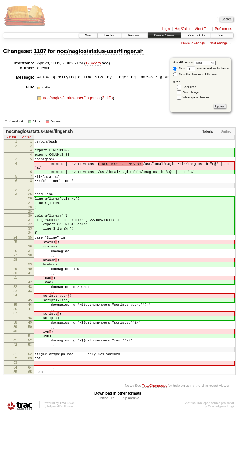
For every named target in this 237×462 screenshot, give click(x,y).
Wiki (88, 35)
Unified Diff (106, 445)
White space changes (196, 97)
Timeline (109, 35)
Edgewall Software (60, 453)
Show (179, 68)
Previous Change (193, 43)
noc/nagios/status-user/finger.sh (100, 51)
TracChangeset (154, 433)
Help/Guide (182, 29)
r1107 (26, 138)
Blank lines (189, 86)
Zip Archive (131, 445)
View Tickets (196, 35)
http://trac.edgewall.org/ (218, 453)
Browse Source (164, 35)
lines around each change (208, 68)
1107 (40, 51)
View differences (183, 62)
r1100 (11, 138)
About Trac (202, 29)
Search (222, 35)
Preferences (223, 29)
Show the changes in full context (195, 74)
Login (166, 29)
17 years (93, 63)
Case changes (192, 92)
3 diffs (107, 98)
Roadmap (134, 35)
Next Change (218, 43)
